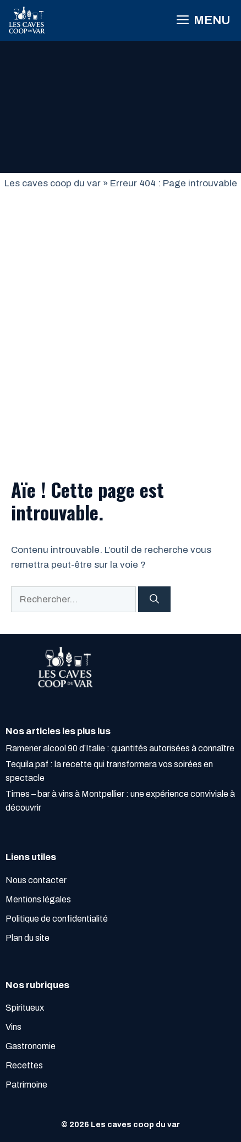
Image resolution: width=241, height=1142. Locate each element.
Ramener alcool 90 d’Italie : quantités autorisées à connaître (120, 748)
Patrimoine (26, 1084)
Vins (13, 1027)
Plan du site (28, 938)
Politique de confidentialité (57, 918)
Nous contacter (36, 880)
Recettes (24, 1065)
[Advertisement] (120, 316)
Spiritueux (25, 1007)
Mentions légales (38, 899)
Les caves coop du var (52, 183)
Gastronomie (31, 1046)
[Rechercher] (154, 599)
